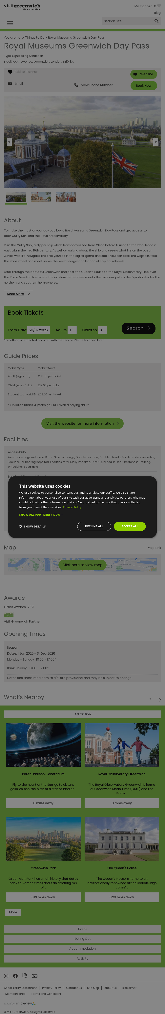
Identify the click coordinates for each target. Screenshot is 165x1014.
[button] (82, 514)
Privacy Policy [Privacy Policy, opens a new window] (72, 507)
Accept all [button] (129, 526)
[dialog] (82, 507)
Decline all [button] (94, 526)
